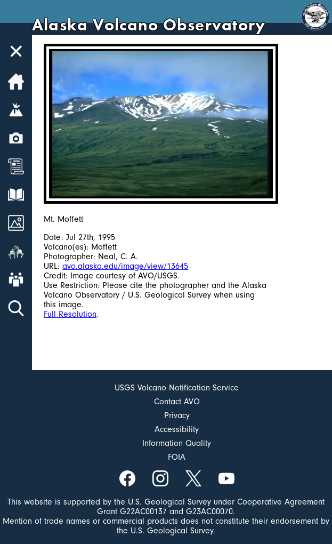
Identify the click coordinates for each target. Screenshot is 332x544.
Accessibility (177, 429)
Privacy (177, 415)
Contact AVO (177, 401)
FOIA (176, 457)
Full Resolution (70, 314)
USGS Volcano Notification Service (177, 388)
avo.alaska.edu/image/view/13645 (125, 266)
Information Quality (176, 443)
